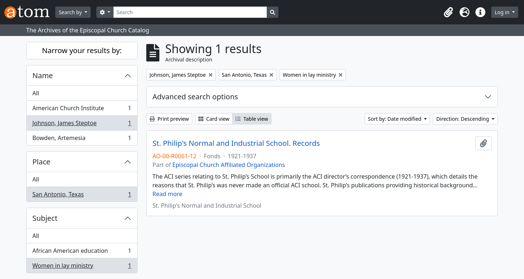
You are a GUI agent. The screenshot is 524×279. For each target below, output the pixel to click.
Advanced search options (195, 96)
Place (41, 162)
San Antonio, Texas (81, 196)
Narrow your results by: (82, 50)
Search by (71, 12)
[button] (448, 12)
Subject (44, 218)
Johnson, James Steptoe (81, 125)
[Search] (190, 12)
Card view (213, 118)
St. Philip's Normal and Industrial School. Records (236, 143)
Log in (503, 12)
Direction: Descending (463, 118)
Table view (251, 118)
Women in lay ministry (81, 267)
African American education (81, 252)
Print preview (169, 118)
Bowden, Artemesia (81, 139)
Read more (167, 194)
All (35, 93)
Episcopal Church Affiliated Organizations (228, 165)
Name (42, 75)
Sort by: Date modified (395, 118)
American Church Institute (81, 110)
